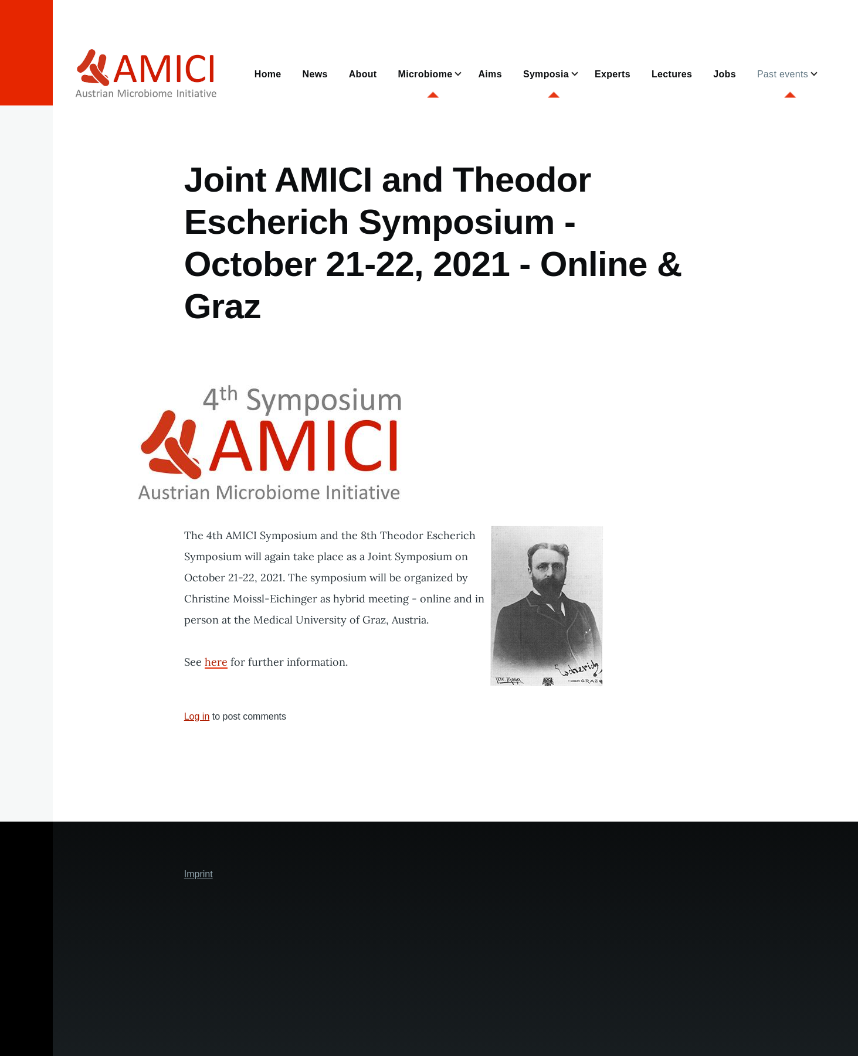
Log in (197, 716)
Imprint (198, 874)
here (216, 662)
